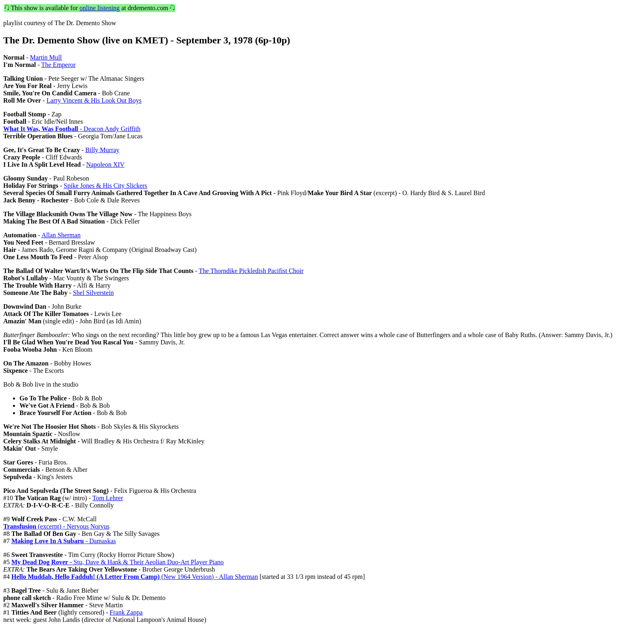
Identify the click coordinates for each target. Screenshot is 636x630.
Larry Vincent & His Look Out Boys (94, 100)
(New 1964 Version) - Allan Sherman (134, 576)
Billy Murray (102, 149)
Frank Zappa (126, 612)
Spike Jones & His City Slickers (105, 185)
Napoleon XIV (105, 164)
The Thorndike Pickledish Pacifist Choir (251, 270)
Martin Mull (46, 57)
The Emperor (58, 64)
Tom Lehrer (107, 498)
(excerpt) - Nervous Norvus (56, 526)
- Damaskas (63, 541)
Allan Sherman (60, 235)
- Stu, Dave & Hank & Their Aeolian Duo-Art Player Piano (117, 562)
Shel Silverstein (93, 292)
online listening (100, 7)
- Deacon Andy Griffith (71, 128)
